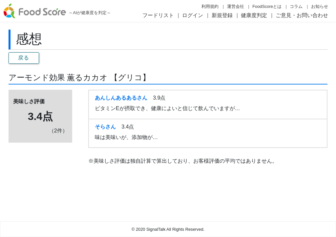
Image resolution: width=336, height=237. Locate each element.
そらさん (105, 127)
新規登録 (222, 15)
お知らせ (319, 6)
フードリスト (158, 15)
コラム (296, 6)
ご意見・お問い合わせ (302, 15)
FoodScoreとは (267, 6)
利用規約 (210, 6)
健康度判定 (254, 15)
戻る (24, 57)
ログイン (192, 15)
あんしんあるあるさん (121, 98)
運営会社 (235, 6)
